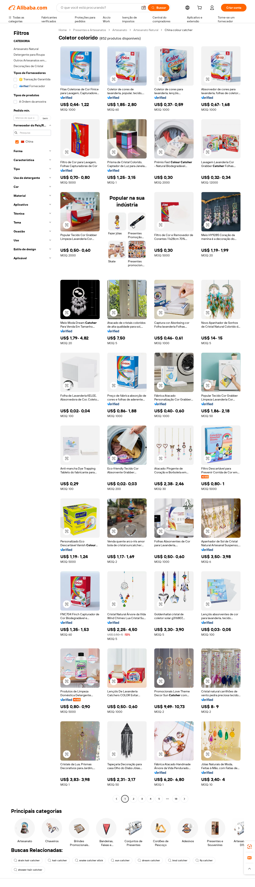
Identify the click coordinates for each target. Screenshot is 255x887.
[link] (249, 846)
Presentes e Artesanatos (89, 30)
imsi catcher (177, 860)
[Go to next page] (184, 799)
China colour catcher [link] (179, 30)
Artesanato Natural (145, 30)
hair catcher (57, 860)
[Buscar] (158, 7)
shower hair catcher (28, 869)
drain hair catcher (27, 860)
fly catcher (204, 860)
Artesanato (119, 30)
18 (176, 798)
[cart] (200, 8)
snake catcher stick (89, 860)
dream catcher (149, 860)
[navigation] (32, 414)
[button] (143, 7)
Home (63, 30)
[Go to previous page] (116, 799)
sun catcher (120, 860)
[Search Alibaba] (99, 7)
